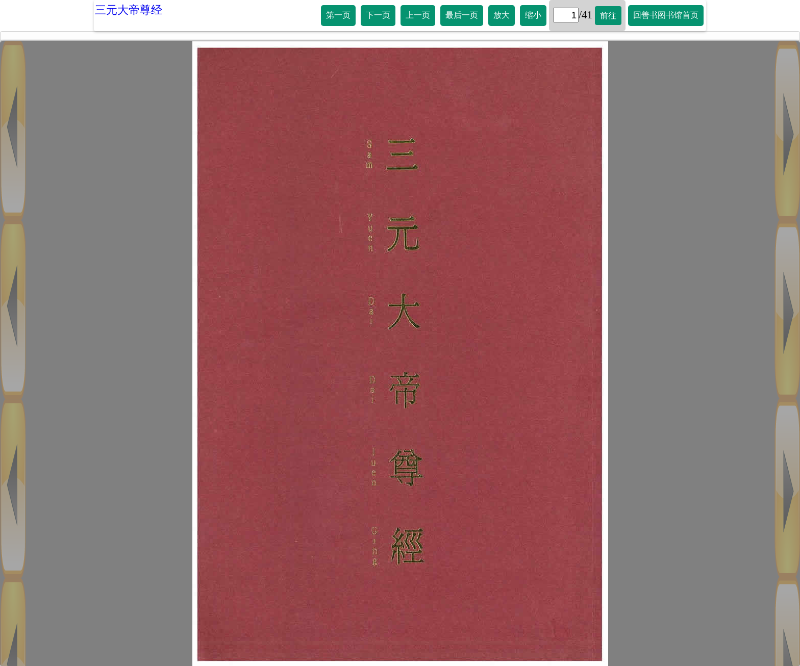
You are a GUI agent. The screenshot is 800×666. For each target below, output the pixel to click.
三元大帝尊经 (128, 10)
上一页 (418, 15)
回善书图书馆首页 (665, 15)
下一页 (378, 15)
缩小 (533, 15)
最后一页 (461, 15)
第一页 (338, 15)
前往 (608, 15)
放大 (501, 15)
